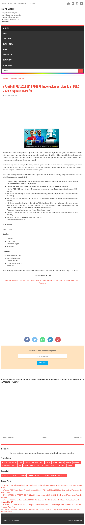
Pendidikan (6, 465)
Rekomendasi (7, 65)
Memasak (76, 462)
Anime (21, 462)
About (4, 4)
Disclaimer (32, 4)
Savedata (15, 280)
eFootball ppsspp (49, 475)
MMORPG (68, 462)
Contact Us (12, 4)
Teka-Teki (70, 465)
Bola (41, 462)
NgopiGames (8, 9)
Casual (48, 462)
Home (6, 28)
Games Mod (7, 39)
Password (42, 283)
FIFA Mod (13, 475)
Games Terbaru (8, 44)
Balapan (35, 462)
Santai (32, 465)
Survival (62, 465)
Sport (47, 465)
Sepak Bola (6, 49)
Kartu (61, 462)
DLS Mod (5, 475)
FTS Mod (30, 475)
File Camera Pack (33, 280)
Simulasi (40, 465)
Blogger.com (78, 520)
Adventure (12, 462)
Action (4, 462)
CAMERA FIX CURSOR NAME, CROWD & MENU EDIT (59, 280)
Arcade (27, 462)
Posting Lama (78, 437)
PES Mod (7, 95)
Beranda (44, 437)
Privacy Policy (22, 4)
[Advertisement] (42, 112)
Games (5, 33)
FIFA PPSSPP (22, 475)
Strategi (54, 465)
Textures (23, 280)
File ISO (8, 280)
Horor (55, 462)
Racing (25, 465)
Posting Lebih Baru (8, 437)
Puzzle (14, 465)
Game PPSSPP (7, 60)
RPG (20, 465)
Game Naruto (7, 55)
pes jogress (62, 475)
